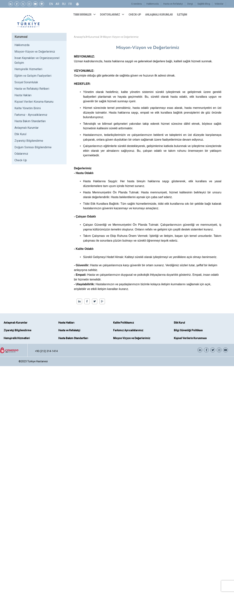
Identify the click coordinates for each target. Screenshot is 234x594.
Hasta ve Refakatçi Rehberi (31, 88)
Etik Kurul (20, 134)
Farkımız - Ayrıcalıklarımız (30, 114)
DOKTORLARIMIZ (112, 14)
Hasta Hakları (22, 95)
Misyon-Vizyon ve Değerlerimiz (34, 51)
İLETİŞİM (182, 14)
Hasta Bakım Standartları (30, 121)
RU (64, 4)
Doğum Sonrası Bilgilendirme (33, 147)
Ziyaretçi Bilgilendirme (28, 140)
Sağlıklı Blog (204, 4)
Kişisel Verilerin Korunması (190, 338)
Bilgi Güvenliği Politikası (188, 330)
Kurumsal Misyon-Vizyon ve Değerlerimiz (112, 36)
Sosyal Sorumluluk (26, 82)
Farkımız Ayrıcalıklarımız (128, 330)
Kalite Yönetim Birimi (27, 108)
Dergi (190, 4)
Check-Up (20, 160)
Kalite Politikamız (123, 322)
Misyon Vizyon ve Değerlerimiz (131, 338)
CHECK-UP (135, 14)
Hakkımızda (153, 4)
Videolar (219, 4)
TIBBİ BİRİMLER (84, 14)
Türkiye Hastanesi (37, 361)
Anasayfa (79, 36)
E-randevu (138, 4)
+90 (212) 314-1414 (46, 351)
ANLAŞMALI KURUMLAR (159, 14)
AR (57, 4)
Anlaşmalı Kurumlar (26, 127)
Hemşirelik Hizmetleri (28, 69)
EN (51, 4)
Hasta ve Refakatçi (173, 4)
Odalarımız (21, 153)
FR (70, 4)
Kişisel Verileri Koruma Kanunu (33, 101)
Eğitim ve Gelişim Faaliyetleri (32, 75)
